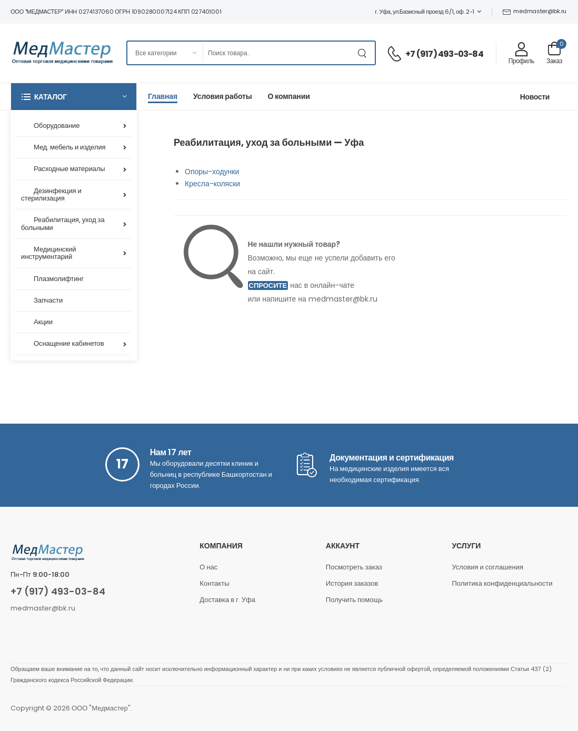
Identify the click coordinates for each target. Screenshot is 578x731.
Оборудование (56, 126)
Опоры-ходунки (212, 171)
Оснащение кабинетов (69, 343)
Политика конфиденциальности (502, 583)
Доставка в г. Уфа (227, 600)
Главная (162, 96)
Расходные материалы (69, 169)
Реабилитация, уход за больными (63, 223)
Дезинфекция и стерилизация (51, 194)
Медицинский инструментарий (48, 253)
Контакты (214, 583)
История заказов (352, 583)
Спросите (268, 285)
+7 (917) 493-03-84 (444, 54)
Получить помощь (354, 600)
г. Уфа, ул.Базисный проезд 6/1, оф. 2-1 (424, 11)
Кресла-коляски (212, 183)
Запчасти (48, 300)
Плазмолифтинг (59, 279)
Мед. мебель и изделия (70, 147)
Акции (43, 322)
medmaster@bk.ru (534, 11)
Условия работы (222, 96)
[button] (74, 96)
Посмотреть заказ (354, 567)
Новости (535, 97)
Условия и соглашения (487, 567)
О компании (289, 96)
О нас (208, 567)
